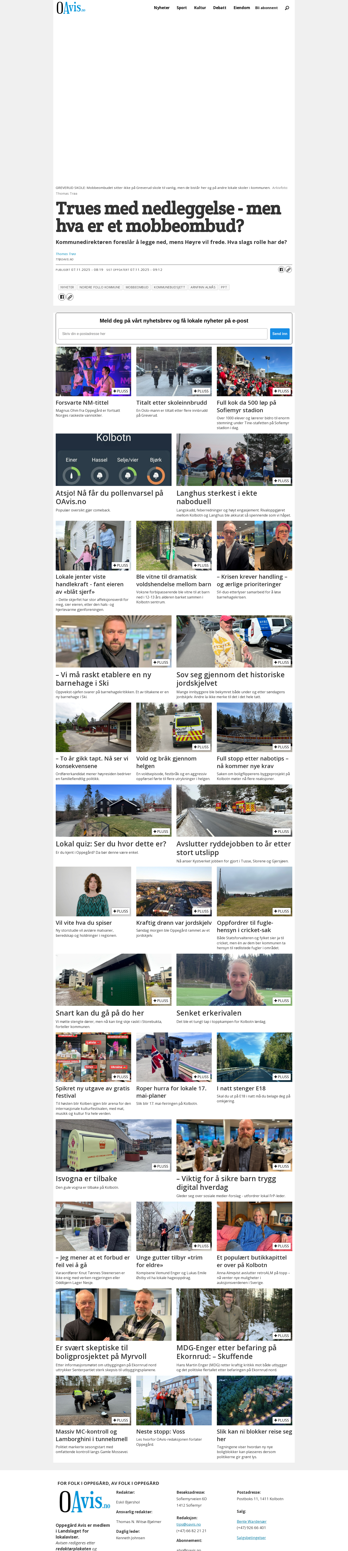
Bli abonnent (266, 7)
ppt (224, 287)
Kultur (200, 7)
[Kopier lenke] (288, 269)
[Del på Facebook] (281, 269)
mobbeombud (137, 287)
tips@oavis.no (188, 1524)
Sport (182, 7)
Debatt (219, 7)
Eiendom (241, 7)
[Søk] (287, 8)
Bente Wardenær (252, 1521)
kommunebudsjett (169, 287)
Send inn (279, 334)
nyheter (67, 287)
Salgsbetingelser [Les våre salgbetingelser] (251, 1537)
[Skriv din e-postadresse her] (162, 333)
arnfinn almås (203, 287)
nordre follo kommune (100, 287)
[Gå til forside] (71, 8)
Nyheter (162, 7)
